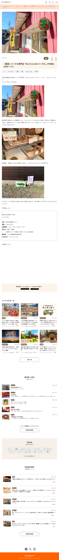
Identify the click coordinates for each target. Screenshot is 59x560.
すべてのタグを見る (29, 456)
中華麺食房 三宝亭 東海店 (17, 417)
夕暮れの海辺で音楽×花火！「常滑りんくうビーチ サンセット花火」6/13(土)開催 (10, 348)
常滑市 (17, 325)
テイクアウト (10, 326)
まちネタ (28, 352)
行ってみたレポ (47, 449)
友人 (35, 451)
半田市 (53, 482)
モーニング (12, 451)
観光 (32, 326)
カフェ (3, 326)
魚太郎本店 (13, 394)
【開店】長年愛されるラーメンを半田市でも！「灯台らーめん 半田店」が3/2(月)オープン (34, 479)
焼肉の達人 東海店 (15, 409)
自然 (11, 352)
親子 (31, 352)
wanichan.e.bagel (13, 237)
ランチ (41, 352)
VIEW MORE (29, 430)
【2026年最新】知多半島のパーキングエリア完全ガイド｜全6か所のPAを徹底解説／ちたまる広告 (29, 322)
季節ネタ (13, 352)
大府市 (35, 325)
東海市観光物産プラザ (16, 387)
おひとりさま (28, 451)
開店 (27, 326)
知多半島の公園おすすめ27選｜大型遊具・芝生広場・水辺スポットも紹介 (29, 348)
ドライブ (29, 326)
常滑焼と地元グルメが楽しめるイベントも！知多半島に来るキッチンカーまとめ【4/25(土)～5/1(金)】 (48, 322)
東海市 (54, 325)
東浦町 (55, 352)
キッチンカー (51, 326)
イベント (3, 352)
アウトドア (7, 352)
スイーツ (6, 326)
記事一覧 (29, 359)
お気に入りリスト (53, 2)
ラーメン (10, 449)
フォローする (35, 288)
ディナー (42, 451)
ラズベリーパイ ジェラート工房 (18, 402)
